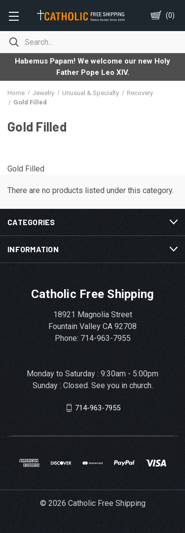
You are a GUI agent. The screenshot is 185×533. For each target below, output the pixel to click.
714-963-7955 (97, 407)
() (170, 15)
